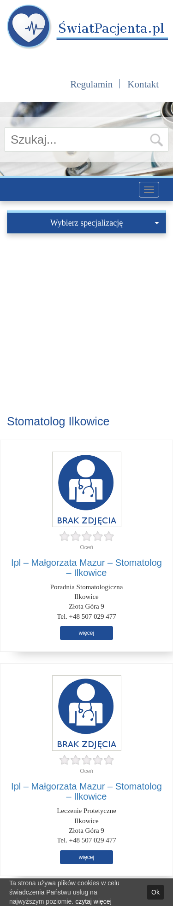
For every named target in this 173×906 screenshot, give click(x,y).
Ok (155, 892)
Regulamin (91, 84)
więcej (86, 633)
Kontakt (143, 84)
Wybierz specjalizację (104, 222)
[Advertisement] (86, 324)
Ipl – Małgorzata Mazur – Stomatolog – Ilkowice (86, 568)
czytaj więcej (93, 901)
